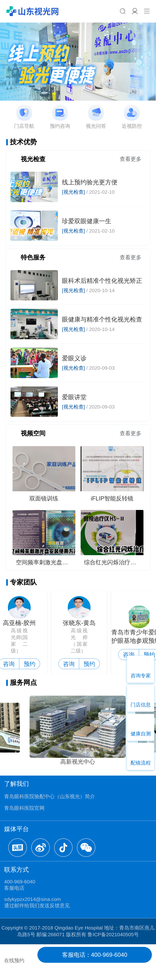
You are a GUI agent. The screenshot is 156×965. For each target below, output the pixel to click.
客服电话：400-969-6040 (94, 955)
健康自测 (141, 734)
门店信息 (141, 705)
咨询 (70, 664)
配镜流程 (141, 763)
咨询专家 (141, 675)
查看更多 (130, 159)
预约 (31, 664)
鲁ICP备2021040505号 (113, 934)
